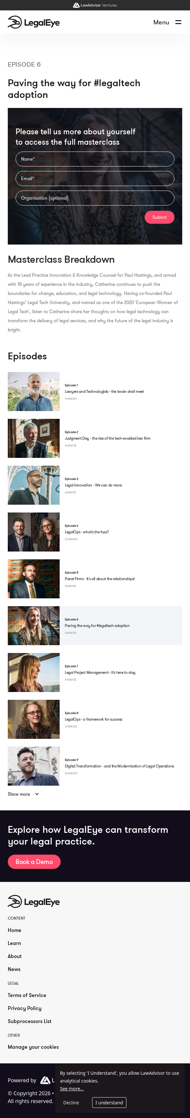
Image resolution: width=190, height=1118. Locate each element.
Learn (14, 943)
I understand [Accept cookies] (109, 1102)
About (15, 956)
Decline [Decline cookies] (71, 1102)
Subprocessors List (30, 1021)
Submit (159, 217)
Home (14, 930)
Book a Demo (34, 862)
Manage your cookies (33, 1047)
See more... (72, 1088)
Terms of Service (27, 995)
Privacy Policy (25, 1008)
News (14, 969)
